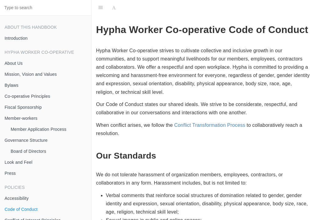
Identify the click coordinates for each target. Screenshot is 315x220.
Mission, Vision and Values (31, 74)
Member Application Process (38, 129)
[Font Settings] (113, 7)
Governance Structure (26, 140)
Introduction (16, 38)
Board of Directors (28, 151)
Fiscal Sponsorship (23, 107)
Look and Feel (18, 162)
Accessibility (17, 198)
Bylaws (12, 85)
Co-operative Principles (27, 96)
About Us (14, 63)
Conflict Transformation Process (209, 125)
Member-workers (21, 118)
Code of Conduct (21, 209)
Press (10, 173)
